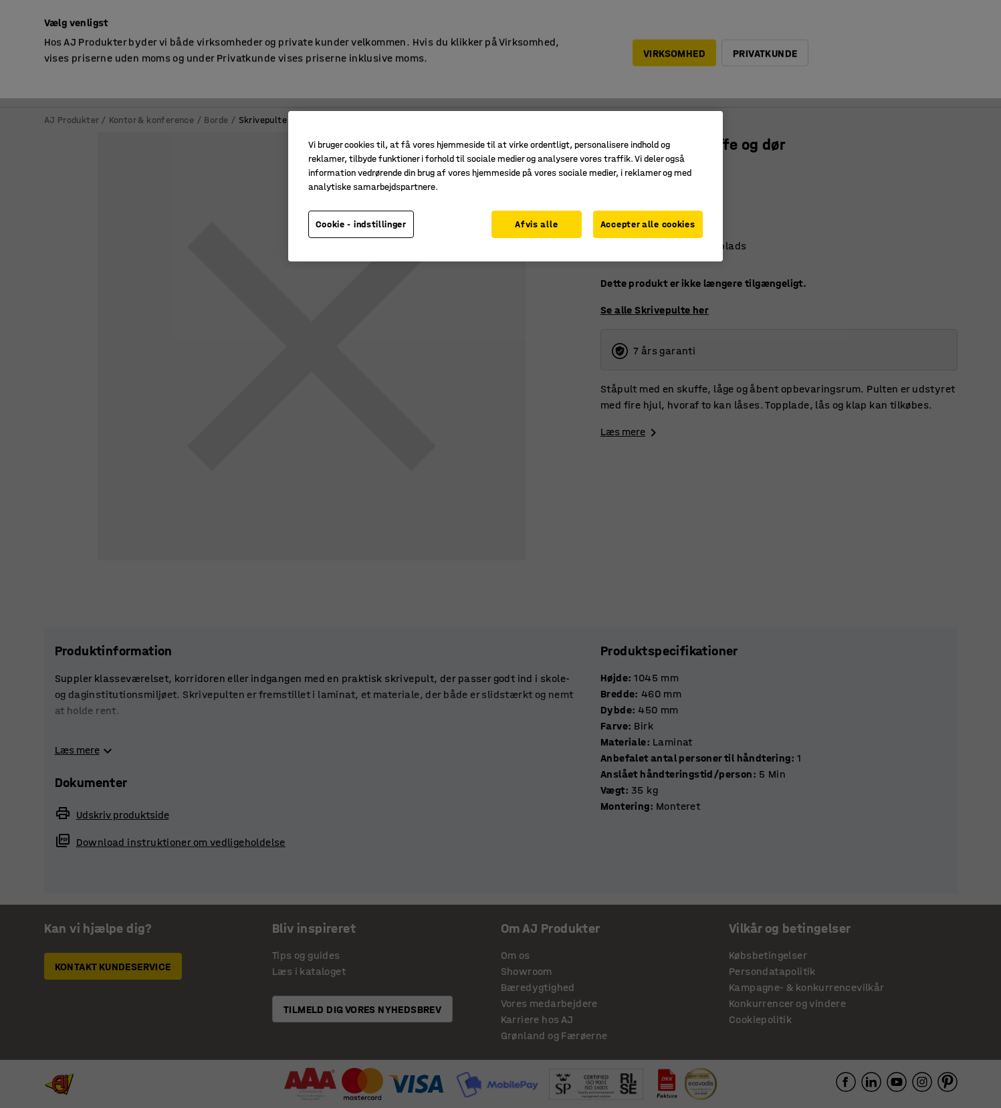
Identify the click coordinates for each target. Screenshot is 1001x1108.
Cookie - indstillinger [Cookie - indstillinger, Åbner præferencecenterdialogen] (361, 224)
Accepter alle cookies (647, 224)
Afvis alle (536, 224)
